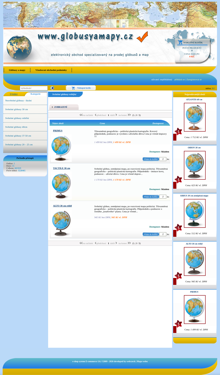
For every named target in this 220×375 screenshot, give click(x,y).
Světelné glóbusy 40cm (16, 127)
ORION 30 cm (194, 147)
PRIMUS (57, 130)
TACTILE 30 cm (61, 168)
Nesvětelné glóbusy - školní (18, 100)
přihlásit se (179, 79)
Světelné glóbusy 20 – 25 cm (19, 144)
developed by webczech (124, 361)
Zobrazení (60, 107)
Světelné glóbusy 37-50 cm (18, 135)
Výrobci (13, 94)
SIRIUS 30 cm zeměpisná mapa (194, 195)
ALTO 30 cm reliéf (62, 205)
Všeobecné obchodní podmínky (51, 70)
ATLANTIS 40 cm (194, 99)
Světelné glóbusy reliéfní (17, 118)
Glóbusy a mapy (17, 70)
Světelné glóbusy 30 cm (16, 109)
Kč (213, 88)
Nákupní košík (193, 42)
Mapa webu (142, 361)
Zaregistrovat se (194, 79)
